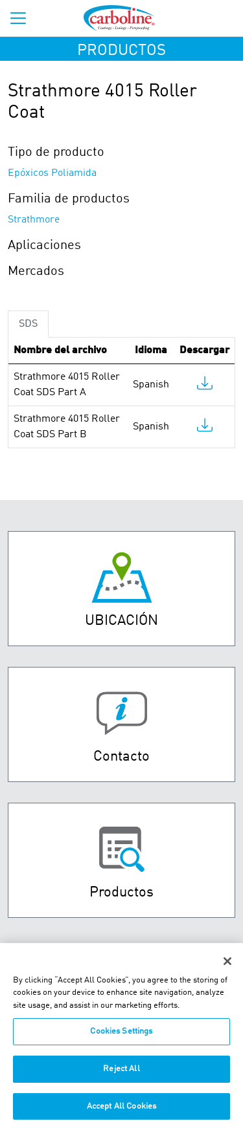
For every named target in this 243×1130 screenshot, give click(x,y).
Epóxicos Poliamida (52, 173)
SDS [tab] (28, 324)
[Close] (227, 970)
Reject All (121, 1078)
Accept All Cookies (121, 1115)
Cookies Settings (121, 1040)
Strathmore (34, 220)
